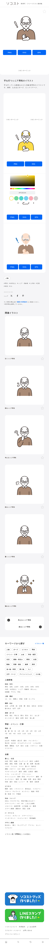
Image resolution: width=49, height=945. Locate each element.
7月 (6, 733)
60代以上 (13, 283)
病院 (6, 763)
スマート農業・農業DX (13, 808)
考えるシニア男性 (24, 620)
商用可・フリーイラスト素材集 (31, 3)
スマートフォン (27, 815)
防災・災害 (26, 808)
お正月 (7, 740)
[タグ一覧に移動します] (30, 942)
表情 (6, 286)
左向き (40, 706)
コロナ (7, 766)
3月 (27, 731)
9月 (14, 733)
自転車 (37, 782)
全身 (6, 706)
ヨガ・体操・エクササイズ (26, 769)
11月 (24, 733)
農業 (34, 806)
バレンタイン (33, 740)
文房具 (30, 771)
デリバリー (30, 776)
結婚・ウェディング (21, 761)
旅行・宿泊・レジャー (17, 782)
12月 (29, 733)
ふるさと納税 (30, 803)
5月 (35, 731)
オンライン (26, 791)
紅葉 (41, 745)
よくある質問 (31, 927)
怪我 (15, 763)
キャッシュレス (10, 776)
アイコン (31, 825)
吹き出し (8, 825)
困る (22, 715)
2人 (10, 699)
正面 (38, 283)
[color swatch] (11, 198)
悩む (11, 715)
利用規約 (22, 927)
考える (16, 715)
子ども (13, 692)
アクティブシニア (11, 771)
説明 (22, 718)
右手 (14, 708)
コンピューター (22, 818)
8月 (10, 733)
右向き (34, 706)
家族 (21, 699)
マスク (21, 766)
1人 (11, 286)
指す (26, 718)
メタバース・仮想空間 (12, 806)
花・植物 (23, 779)
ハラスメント (19, 789)
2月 (23, 731)
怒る (26, 715)
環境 (28, 659)
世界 (29, 779)
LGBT (16, 686)
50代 (6, 689)
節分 (25, 740)
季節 (33, 649)
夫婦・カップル (29, 699)
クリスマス (9, 748)
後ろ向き (8, 708)
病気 (11, 763)
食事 (31, 763)
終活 (31, 761)
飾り (14, 825)
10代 (22, 686)
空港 (6, 782)
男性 (6, 283)
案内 (17, 718)
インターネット (10, 818)
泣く (31, 715)
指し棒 (32, 718)
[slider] (22, 188)
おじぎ (37, 715)
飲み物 (37, 763)
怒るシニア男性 (24, 627)
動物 (8, 664)
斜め (28, 706)
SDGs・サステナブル (12, 801)
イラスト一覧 (39, 643)
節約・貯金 (21, 776)
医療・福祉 (17, 664)
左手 (19, 708)
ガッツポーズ (9, 718)
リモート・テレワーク (12, 791)
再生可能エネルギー (28, 801)
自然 (34, 659)
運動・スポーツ (10, 769)
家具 (20, 771)
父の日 (13, 743)
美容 (33, 664)
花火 (22, 745)
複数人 (15, 699)
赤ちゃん (34, 689)
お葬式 (37, 761)
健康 (26, 664)
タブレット (16, 815)
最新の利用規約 (22, 302)
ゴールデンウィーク (24, 743)
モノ (29, 669)
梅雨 (6, 745)
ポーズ (15, 649)
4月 (31, 731)
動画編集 (33, 818)
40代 (37, 686)
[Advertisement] (24, 63)
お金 (22, 654)
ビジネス (25, 649)
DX (22, 803)
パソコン (8, 815)
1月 (19, 731)
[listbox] (22, 180)
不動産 (18, 794)
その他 (38, 674)
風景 (17, 779)
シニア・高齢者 (23, 283)
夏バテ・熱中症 (30, 766)
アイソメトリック (26, 674)
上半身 (32, 283)
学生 (19, 692)
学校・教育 (32, 654)
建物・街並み (18, 659)
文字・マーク (11, 674)
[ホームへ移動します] (6, 942)
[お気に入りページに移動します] (43, 942)
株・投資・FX (10, 794)
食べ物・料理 (11, 669)
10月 (19, 733)
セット (38, 825)
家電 (25, 771)
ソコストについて (11, 927)
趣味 (37, 776)
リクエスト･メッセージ (13, 930)
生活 (8, 659)
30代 (32, 686)
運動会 (12, 745)
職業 (6, 789)
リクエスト (9, 828)
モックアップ (22, 825)
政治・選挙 (37, 779)
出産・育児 (9, 761)
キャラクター (9, 779)
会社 (11, 789)
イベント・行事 (12, 654)
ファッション (26, 774)
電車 (31, 782)
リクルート (37, 789)
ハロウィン (34, 745)
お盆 (26, 745)
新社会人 (28, 789)
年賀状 (13, 740)
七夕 (17, 745)
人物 (7, 278)
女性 (11, 686)
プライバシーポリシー (12, 934)
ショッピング (15, 774)
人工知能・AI (26, 806)
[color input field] (22, 192)
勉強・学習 (35, 791)
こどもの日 (37, 743)
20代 (27, 686)
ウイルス (14, 766)
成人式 (19, 740)
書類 (36, 771)
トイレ (7, 774)
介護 (20, 763)
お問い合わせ (27, 930)
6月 (39, 731)
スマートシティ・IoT (12, 803)
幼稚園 (7, 692)
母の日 (7, 743)
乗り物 (22, 669)
